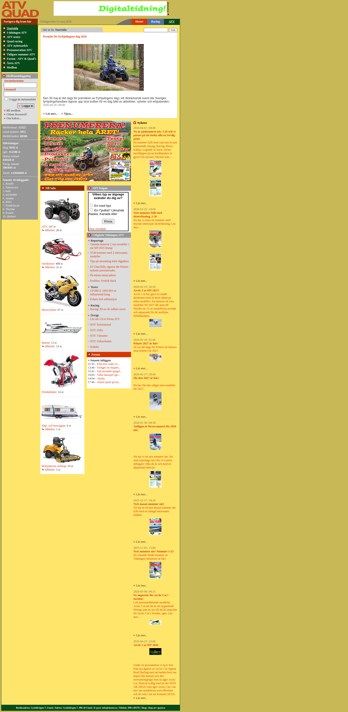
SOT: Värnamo (99, 335)
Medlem (12, 67)
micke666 (11, 194)
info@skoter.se (109, 707)
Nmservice (12, 187)
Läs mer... (141, 203)
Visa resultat (97, 229)
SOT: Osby (96, 330)
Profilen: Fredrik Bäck (103, 280)
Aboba (101, 378)
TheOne (10, 209)
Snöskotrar (48, 263)
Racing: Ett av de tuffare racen (108, 309)
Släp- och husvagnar (53, 425)
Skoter (139, 21)
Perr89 (9, 183)
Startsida (12, 28)
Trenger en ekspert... (109, 367)
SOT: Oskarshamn (100, 341)
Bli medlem (14, 110)
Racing (155, 21)
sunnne (10, 198)
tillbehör (48, 230)
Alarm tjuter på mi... (109, 382)
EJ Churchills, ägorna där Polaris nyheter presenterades (109, 268)
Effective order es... (108, 364)
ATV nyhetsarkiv (17, 45)
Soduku (94, 347)
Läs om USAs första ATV (105, 319)
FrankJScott (12, 205)
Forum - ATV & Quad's (21, 58)
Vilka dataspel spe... (108, 375)
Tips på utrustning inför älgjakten (109, 261)
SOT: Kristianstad (100, 324)
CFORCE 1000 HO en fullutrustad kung (103, 292)
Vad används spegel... (109, 371)
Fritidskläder (49, 392)
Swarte (10, 213)
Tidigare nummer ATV (21, 54)
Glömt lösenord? (17, 114)
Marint (46, 342)
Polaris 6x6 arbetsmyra (103, 299)
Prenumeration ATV (19, 50)
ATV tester (13, 37)
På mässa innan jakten (103, 275)
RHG (9, 202)
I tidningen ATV (17, 32)
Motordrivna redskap (54, 466)
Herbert (11, 216)
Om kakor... (14, 118)
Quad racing (14, 41)
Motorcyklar (49, 310)
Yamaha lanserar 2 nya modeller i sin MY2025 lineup (109, 246)
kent (8, 191)
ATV (44, 226)
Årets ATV (13, 63)
